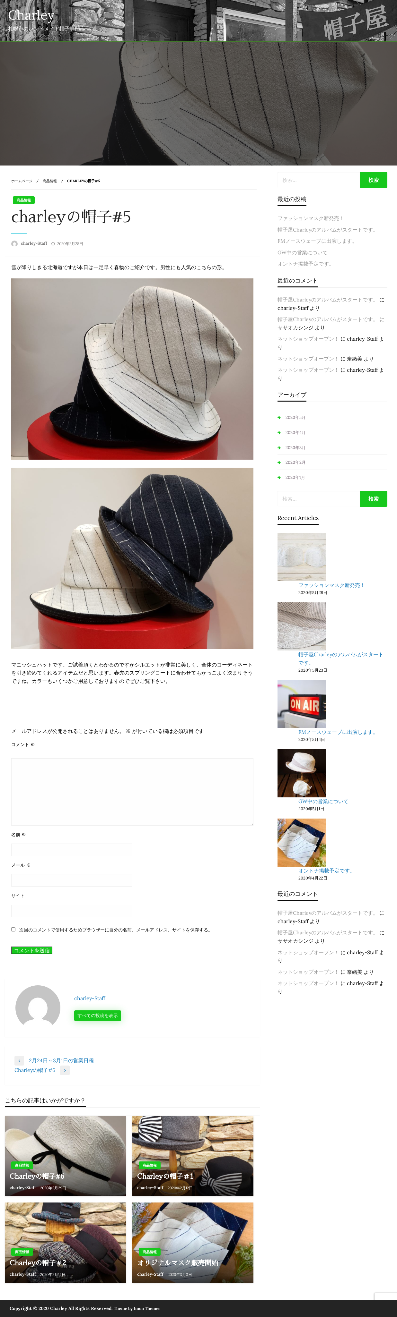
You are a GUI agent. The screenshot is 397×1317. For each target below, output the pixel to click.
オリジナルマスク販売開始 (177, 1263)
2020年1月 (295, 477)
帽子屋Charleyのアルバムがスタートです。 (328, 229)
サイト (18, 895)
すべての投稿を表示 (97, 1015)
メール (21, 865)
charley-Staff (34, 243)
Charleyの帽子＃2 (38, 1263)
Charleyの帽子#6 (37, 1176)
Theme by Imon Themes (137, 1308)
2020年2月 (296, 462)
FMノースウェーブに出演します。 (317, 241)
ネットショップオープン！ (308, 339)
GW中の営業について (303, 252)
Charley (31, 15)
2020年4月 (296, 432)
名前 (18, 834)
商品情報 (50, 181)
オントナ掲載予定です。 (306, 263)
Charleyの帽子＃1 (165, 1176)
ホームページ (21, 181)
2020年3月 (296, 447)
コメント (23, 744)
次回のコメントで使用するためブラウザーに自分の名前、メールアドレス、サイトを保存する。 (116, 930)
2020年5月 (296, 417)
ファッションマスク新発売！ (311, 218)
